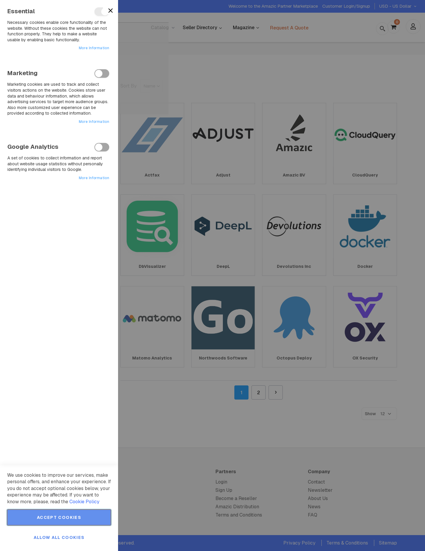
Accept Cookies (59, 517)
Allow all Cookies (59, 537)
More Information (94, 48)
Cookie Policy (84, 502)
